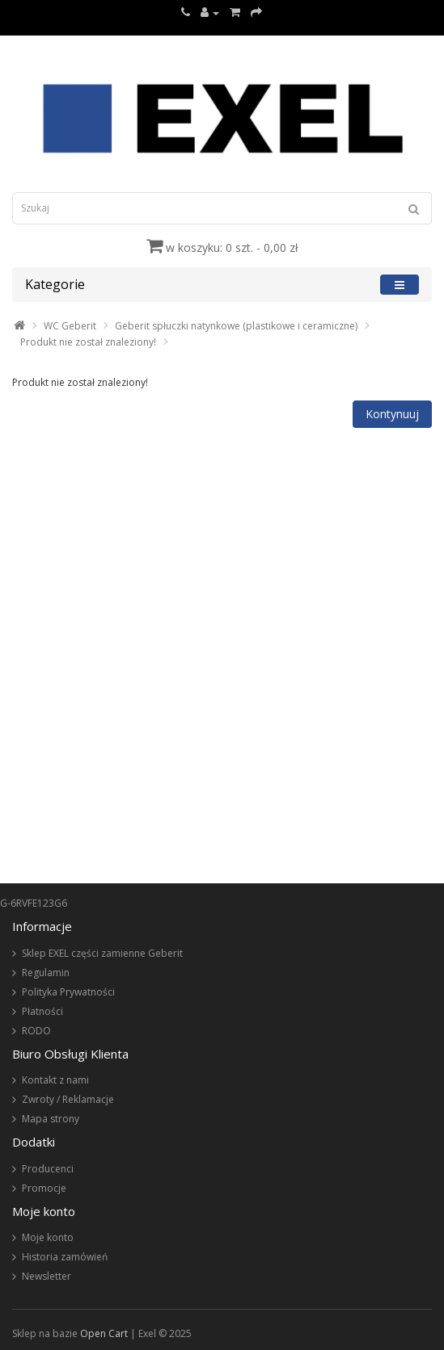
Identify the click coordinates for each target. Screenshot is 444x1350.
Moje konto (48, 1237)
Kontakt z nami (55, 1080)
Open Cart (104, 1333)
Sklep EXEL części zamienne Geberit (102, 953)
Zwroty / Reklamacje (68, 1099)
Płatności (42, 1011)
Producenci (48, 1169)
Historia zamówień (65, 1257)
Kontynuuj (392, 413)
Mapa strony (50, 1119)
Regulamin (46, 972)
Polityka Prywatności (68, 992)
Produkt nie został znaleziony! (88, 342)
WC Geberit (70, 326)
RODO (36, 1031)
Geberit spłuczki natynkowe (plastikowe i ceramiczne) (236, 326)
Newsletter (46, 1276)
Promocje (44, 1188)
